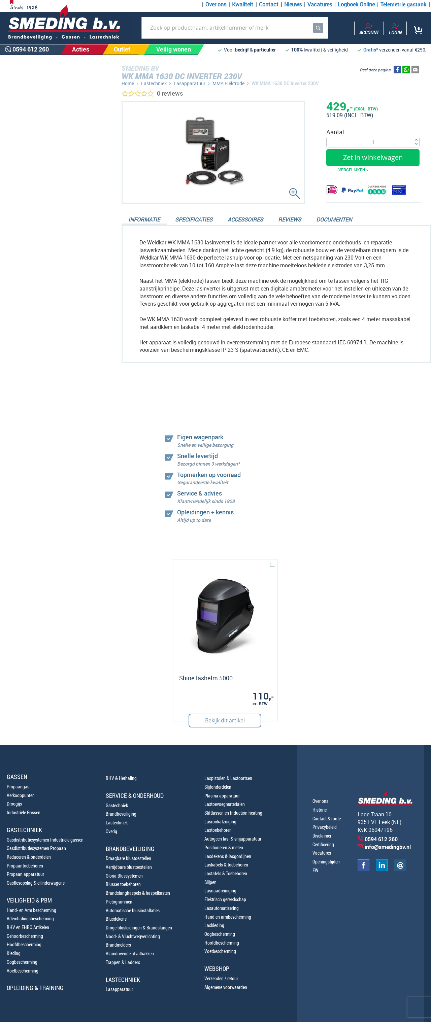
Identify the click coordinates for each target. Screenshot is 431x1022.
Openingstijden (326, 861)
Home (128, 83)
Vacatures (319, 4)
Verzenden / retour (221, 978)
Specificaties (193, 219)
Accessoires (245, 219)
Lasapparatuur (189, 83)
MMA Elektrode (228, 83)
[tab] (144, 220)
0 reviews (170, 93)
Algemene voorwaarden (225, 987)
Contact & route (326, 818)
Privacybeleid (324, 827)
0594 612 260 (40, 362)
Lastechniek (154, 83)
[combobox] (234, 28)
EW (315, 870)
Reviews (289, 219)
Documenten (334, 219)
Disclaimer (321, 835)
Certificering (323, 844)
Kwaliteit (242, 4)
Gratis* (370, 49)
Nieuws (293, 4)
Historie (319, 810)
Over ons (215, 4)
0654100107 (38, 377)
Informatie (144, 219)
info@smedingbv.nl (388, 847)
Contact (268, 4)
